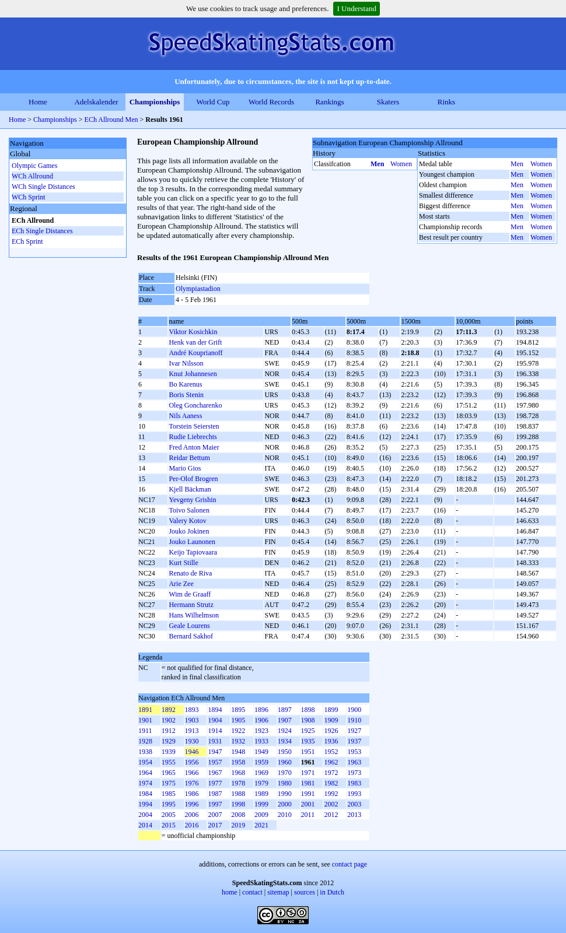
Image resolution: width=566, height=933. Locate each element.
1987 (215, 794)
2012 (331, 815)
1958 (238, 762)
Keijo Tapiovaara (193, 552)
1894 (215, 710)
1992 (331, 794)
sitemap (278, 892)
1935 (308, 741)
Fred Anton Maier (194, 447)
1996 (192, 804)
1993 (354, 794)
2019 (238, 825)
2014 (145, 825)
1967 (215, 773)
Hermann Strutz (191, 605)
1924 (285, 731)
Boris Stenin (186, 395)
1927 (354, 731)
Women (401, 164)
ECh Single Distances (42, 231)
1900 (354, 710)
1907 (285, 720)
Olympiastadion (198, 289)
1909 (331, 720)
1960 (285, 762)
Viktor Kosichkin (193, 332)
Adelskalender (96, 101)
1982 (331, 783)
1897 (285, 710)
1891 (145, 710)
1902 (169, 720)
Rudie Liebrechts (192, 437)
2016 (192, 825)
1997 (215, 804)
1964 (145, 773)
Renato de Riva (190, 573)
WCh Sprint (29, 197)
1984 (145, 794)
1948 (238, 752)
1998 (238, 804)
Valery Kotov (187, 521)
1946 (192, 752)
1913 (192, 731)
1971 (308, 773)
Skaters (388, 101)
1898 (308, 710)
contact (252, 892)
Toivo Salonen (189, 510)
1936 (331, 741)
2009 (261, 815)
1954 (145, 762)
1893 (192, 710)
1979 (261, 783)
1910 (354, 720)
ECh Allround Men (111, 119)
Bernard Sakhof (191, 636)
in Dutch (332, 892)
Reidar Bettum (189, 458)
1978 (238, 783)
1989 (261, 794)
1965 (169, 773)
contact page (349, 864)
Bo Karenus (185, 384)
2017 (215, 825)
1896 (261, 710)
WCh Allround (32, 176)
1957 (215, 762)
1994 (145, 804)
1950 (285, 752)
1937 (354, 741)
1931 (215, 741)
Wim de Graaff (190, 594)
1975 (169, 783)
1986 (192, 794)
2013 (354, 815)
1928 (145, 741)
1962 (331, 762)
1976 (192, 783)
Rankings (329, 101)
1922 (238, 731)
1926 (331, 731)
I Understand (356, 8)
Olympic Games (34, 166)
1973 (354, 773)
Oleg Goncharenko (195, 405)
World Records (271, 101)
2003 (354, 804)
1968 (238, 773)
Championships (155, 101)
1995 (169, 804)
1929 (169, 741)
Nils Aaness (185, 416)
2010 (285, 815)
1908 (308, 720)
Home (38, 101)
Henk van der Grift (195, 342)
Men (377, 164)
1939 (169, 752)
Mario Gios (185, 468)
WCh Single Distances (43, 187)
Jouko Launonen (192, 542)
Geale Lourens (189, 626)
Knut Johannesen (192, 374)
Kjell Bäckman (190, 489)
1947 (215, 752)
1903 (192, 720)
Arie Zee (181, 584)
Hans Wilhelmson (194, 615)
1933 (261, 741)
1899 (331, 710)
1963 (354, 762)
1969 (261, 773)
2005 (169, 815)
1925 (308, 731)
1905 (238, 720)
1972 (331, 773)
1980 (285, 783)
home (229, 892)
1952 (331, 752)
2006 (192, 815)
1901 (145, 720)
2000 (285, 804)
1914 (215, 731)
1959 (261, 762)
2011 (308, 815)
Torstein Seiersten (194, 426)
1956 (192, 762)
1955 (169, 762)
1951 (308, 752)
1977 (215, 783)
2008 (238, 815)
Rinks (446, 101)
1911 (145, 731)
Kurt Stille (183, 563)
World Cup (212, 101)
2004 (145, 815)
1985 (169, 794)
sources (304, 892)
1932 (238, 741)
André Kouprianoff (195, 353)
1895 (238, 710)
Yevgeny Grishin (192, 500)
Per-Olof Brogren (193, 479)
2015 (169, 825)
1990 (285, 794)
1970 (285, 773)
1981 (308, 783)
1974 (145, 783)
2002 (331, 804)
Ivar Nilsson (186, 363)
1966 (192, 773)
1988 (238, 794)
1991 (308, 794)
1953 (354, 752)
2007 (215, 815)
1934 (285, 741)
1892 (169, 710)
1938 (145, 752)
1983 (354, 783)
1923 (261, 731)
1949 (261, 752)
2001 (308, 804)
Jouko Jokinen (189, 531)
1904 (215, 720)
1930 (192, 741)
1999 (261, 804)
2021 (261, 825)
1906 (261, 720)
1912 (169, 731)
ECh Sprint (27, 241)
